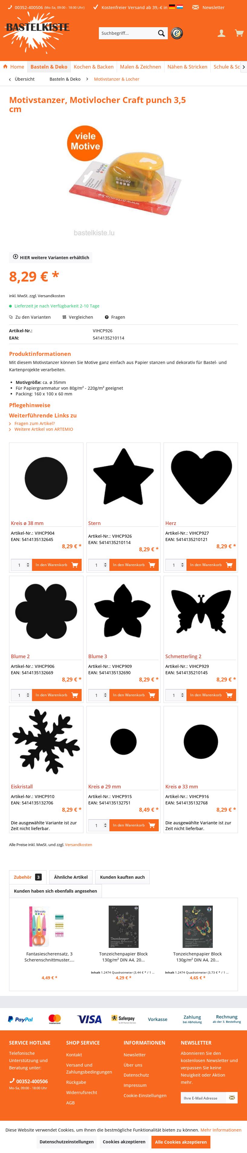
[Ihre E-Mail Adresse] (203, 1097)
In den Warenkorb (57, 563)
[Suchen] (161, 33)
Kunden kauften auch (122, 877)
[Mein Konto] (221, 33)
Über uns (133, 1065)
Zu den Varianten (30, 317)
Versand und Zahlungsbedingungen (89, 1068)
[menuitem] (142, 33)
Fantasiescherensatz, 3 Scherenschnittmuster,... (49, 957)
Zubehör (28, 877)
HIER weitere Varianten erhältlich (51, 257)
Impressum (135, 1085)
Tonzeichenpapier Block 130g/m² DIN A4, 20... (123, 957)
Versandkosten (78, 844)
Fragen (115, 317)
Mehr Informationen (221, 1130)
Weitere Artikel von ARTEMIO (41, 429)
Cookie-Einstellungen (145, 1095)
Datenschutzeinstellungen (67, 1142)
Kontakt (74, 1055)
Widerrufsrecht (81, 1092)
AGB (70, 1103)
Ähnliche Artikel (71, 877)
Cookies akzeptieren (124, 1142)
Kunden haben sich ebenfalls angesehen (55, 891)
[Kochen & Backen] (94, 66)
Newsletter (208, 7)
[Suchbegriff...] (133, 33)
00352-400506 (29, 7)
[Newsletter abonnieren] (232, 1097)
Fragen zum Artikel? (32, 423)
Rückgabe (76, 1082)
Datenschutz (136, 1075)
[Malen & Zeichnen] (140, 66)
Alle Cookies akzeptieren (181, 1142)
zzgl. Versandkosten (47, 295)
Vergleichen (78, 317)
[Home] (13, 66)
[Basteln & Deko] (49, 66)
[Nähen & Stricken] (187, 66)
